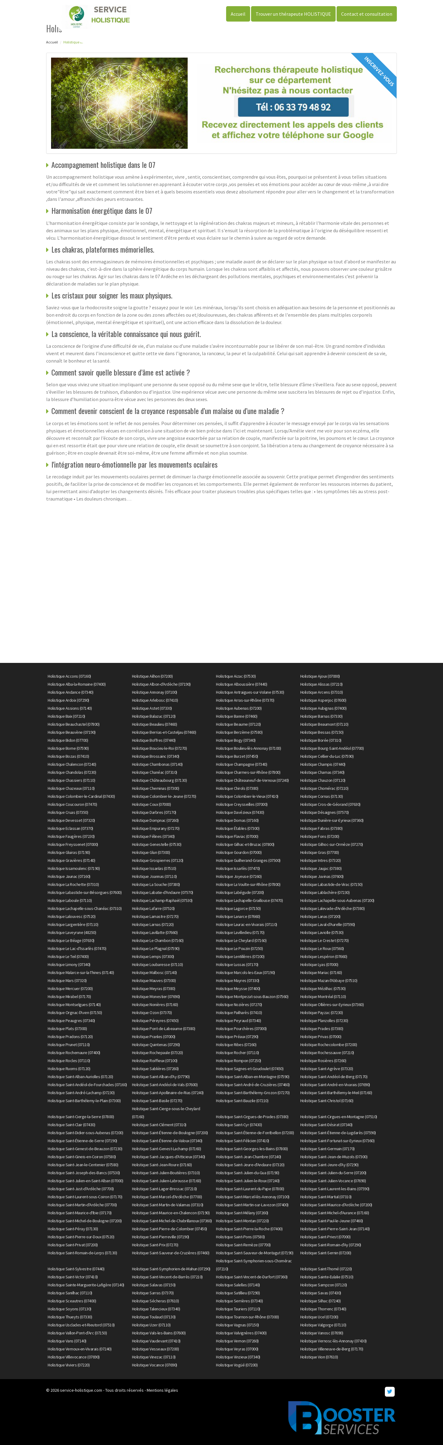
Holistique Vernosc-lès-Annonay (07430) (333, 1341)
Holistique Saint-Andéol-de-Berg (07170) (334, 1076)
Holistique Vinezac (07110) (154, 1357)
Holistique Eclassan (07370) (70, 828)
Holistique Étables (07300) (237, 828)
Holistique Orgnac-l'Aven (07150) (75, 1012)
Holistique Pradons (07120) (70, 1036)
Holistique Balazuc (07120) (154, 716)
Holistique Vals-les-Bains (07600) (159, 1333)
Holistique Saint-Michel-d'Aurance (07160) (334, 1213)
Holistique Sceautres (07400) (72, 1301)
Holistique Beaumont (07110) (324, 724)
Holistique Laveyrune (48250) (72, 932)
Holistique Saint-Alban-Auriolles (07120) (80, 1076)
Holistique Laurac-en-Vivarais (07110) (246, 924)
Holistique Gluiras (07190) (69, 852)
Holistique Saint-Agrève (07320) (326, 1068)
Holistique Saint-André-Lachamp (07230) (81, 1092)
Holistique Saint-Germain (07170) (327, 1148)
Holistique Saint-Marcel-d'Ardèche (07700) (167, 1196)
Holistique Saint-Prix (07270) (155, 1245)
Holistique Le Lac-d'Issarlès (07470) (77, 948)
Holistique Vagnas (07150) (237, 1325)
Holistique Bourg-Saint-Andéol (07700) (332, 748)
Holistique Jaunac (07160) (69, 876)
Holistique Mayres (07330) (237, 980)
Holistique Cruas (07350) (68, 812)
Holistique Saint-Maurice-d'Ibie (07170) (80, 1213)
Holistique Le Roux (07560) (322, 948)
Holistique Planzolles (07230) (324, 1020)
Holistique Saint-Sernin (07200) (325, 1253)
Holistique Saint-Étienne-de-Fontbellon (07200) (255, 1132)
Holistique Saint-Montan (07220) (242, 1221)
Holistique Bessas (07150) (322, 732)
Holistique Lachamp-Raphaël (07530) (162, 900)
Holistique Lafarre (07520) (153, 908)
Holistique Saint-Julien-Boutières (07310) (166, 1172)
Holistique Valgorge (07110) (323, 1325)
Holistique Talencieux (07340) (156, 1309)
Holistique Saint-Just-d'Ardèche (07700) (81, 1188)
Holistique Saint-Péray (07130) (73, 1229)
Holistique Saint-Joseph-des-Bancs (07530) (84, 1172)
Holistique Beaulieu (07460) (154, 724)
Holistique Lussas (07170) (237, 964)
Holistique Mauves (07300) (154, 980)
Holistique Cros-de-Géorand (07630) (330, 804)
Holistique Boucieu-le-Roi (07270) (159, 748)
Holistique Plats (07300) (67, 1028)
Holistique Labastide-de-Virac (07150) (331, 884)
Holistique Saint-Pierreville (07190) (160, 1237)
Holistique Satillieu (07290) (238, 1293)
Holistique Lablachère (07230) (325, 892)
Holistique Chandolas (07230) (72, 772)
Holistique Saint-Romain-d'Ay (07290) (330, 1245)
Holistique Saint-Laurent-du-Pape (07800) (250, 1188)
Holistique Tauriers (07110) (238, 1309)
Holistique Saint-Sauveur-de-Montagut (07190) (254, 1253)
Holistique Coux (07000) (151, 804)
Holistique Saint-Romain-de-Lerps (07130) (82, 1253)
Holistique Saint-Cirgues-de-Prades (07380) (252, 1116)
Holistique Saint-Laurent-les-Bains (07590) (334, 1188)
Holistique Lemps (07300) (153, 956)
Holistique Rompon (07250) (238, 1060)
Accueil (238, 14)
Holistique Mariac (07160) (321, 972)
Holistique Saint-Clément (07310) (159, 1124)
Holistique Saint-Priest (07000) (325, 1237)
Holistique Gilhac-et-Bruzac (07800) (245, 844)
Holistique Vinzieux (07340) (238, 1357)
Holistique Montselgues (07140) (74, 1004)
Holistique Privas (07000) (320, 1036)
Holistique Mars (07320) (67, 980)
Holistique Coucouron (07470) (72, 804)
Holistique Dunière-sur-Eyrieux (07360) (332, 820)
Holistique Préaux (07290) (237, 1036)
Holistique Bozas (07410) (68, 756)
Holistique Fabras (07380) (321, 828)
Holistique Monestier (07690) (156, 996)
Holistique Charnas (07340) (322, 772)
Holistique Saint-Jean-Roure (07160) (162, 1164)
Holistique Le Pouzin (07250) (239, 948)
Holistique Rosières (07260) (323, 1060)
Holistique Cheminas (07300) (155, 788)
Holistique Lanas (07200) (320, 916)
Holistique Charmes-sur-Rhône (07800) (248, 772)
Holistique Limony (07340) (69, 964)
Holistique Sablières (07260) (155, 1068)
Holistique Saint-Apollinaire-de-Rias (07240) (168, 1092)
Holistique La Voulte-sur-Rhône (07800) (248, 884)
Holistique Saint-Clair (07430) (71, 1124)
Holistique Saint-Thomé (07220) (326, 1269)
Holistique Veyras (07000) (237, 1349)
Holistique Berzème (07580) (239, 732)
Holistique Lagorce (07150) (238, 908)
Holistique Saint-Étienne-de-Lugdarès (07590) (338, 1132)
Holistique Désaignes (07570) (324, 812)
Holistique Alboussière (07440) (241, 684)
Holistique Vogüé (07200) (236, 1365)
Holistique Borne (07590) (68, 748)
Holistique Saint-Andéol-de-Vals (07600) (165, 1084)
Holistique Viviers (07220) (69, 1365)
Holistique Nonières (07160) (155, 1004)
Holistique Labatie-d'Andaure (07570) (162, 892)
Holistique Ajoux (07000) (320, 676)
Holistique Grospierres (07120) (157, 860)
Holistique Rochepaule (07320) (157, 1052)
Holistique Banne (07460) (236, 716)
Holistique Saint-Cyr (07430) (239, 1124)
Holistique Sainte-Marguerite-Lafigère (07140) (86, 1285)
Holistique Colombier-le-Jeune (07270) (164, 796)
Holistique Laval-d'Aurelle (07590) (327, 924)
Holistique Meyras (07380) (153, 988)
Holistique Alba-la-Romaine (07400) (77, 684)
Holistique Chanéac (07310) (154, 772)
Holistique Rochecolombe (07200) (328, 1044)
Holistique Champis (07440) (322, 764)
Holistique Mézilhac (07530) (323, 988)
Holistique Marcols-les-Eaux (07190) (245, 972)
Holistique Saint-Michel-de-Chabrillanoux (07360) (172, 1221)
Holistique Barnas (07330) (321, 716)
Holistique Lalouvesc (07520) (71, 916)
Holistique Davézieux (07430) (240, 812)
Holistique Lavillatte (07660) (155, 932)
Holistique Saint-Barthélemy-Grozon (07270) (252, 1092)
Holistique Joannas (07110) (154, 876)
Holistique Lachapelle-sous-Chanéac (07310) (85, 908)
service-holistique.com (81, 1390)
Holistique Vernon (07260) (237, 1341)
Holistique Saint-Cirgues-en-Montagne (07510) (338, 1116)
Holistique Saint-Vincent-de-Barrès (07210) (167, 1277)
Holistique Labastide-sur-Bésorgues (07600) (85, 892)
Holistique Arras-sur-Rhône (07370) (245, 700)
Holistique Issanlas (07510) (154, 868)
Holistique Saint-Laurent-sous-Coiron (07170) (85, 1196)
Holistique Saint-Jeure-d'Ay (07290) (329, 1164)
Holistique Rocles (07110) (69, 1060)
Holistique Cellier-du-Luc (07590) (327, 756)
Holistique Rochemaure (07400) (74, 1052)
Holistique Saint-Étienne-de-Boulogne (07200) (170, 1132)
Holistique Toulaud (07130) (154, 1317)
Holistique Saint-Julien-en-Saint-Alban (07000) (85, 1180)
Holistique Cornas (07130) (321, 796)
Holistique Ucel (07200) (319, 1317)
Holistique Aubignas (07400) (323, 708)
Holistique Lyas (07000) (319, 964)
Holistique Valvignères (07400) (241, 1333)
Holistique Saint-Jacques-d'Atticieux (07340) (168, 1156)
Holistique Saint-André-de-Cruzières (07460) (253, 1084)
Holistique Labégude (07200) (240, 892)
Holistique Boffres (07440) (154, 740)
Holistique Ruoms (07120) (69, 1068)
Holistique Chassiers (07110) (71, 780)
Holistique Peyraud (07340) (238, 1020)
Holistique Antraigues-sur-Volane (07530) (250, 692)
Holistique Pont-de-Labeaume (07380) (163, 1028)
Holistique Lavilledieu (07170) (240, 932)
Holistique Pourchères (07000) (241, 1028)
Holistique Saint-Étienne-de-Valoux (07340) (167, 1140)
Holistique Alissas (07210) (321, 684)
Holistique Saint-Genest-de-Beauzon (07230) (85, 1148)
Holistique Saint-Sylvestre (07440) (76, 1269)
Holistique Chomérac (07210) (324, 788)
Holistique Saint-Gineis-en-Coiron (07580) (82, 1156)
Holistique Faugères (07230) (71, 836)
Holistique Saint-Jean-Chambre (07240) (248, 1156)
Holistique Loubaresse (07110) (157, 964)
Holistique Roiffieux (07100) (155, 1060)
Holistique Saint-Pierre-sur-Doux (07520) (81, 1237)
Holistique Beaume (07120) (238, 724)
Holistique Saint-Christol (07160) (326, 1100)
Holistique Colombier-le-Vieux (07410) (247, 796)
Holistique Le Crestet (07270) (324, 940)
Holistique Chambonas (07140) (157, 764)
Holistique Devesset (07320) (71, 820)
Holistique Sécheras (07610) (155, 1301)
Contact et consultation (366, 14)
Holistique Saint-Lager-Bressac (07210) (164, 1188)
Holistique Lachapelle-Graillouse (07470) (249, 900)
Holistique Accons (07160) (69, 676)
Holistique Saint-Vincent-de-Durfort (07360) (252, 1277)
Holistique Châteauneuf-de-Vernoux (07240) (252, 780)
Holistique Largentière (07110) (73, 924)
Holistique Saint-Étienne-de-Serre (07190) (82, 1140)
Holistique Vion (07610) (319, 1357)
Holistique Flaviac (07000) (237, 836)
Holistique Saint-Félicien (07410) (242, 1140)
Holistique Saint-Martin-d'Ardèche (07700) (82, 1205)
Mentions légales (162, 1390)
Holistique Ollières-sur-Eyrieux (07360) (332, 1004)
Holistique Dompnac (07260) (155, 820)
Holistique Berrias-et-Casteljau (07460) (164, 732)
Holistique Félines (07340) (153, 836)
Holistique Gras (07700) (319, 852)
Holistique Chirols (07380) (237, 788)
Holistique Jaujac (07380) (321, 868)
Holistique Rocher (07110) (237, 1052)
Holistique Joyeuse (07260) (238, 876)
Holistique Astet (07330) (152, 708)
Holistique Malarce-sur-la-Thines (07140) (81, 972)
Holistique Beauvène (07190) (72, 732)
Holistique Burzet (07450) (237, 756)
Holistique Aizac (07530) (236, 676)
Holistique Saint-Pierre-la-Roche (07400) (249, 1229)
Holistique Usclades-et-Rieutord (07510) (81, 1325)
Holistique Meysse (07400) (238, 988)
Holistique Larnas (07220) (153, 924)
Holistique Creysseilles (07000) (242, 804)
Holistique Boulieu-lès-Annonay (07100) (248, 748)
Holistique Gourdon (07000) (238, 852)
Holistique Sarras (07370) (153, 1293)
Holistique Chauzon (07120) (322, 780)
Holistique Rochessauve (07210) (327, 1052)
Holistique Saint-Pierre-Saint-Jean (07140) (335, 1229)
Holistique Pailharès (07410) (239, 1012)
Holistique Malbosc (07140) (154, 972)
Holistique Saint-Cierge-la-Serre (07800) (81, 1116)
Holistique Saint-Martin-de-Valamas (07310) (167, 1205)
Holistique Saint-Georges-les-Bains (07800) (252, 1148)
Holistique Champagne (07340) (241, 764)
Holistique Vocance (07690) (154, 1365)
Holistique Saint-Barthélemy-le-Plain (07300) (84, 1100)
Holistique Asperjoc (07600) (323, 700)
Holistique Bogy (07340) (236, 740)
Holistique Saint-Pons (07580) (240, 1237)
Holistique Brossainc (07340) (155, 756)
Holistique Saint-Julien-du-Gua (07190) (247, 1172)
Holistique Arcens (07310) (321, 692)
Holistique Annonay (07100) (154, 692)
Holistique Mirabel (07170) (69, 996)
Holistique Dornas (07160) (237, 820)
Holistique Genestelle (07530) (157, 844)
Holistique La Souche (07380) (156, 884)
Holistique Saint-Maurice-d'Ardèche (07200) (336, 1205)
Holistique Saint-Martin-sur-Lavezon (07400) (252, 1205)
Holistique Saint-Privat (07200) (73, 1245)
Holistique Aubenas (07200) (238, 708)
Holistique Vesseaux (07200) (155, 1349)
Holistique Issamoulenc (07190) (74, 868)
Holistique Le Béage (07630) (71, 940)
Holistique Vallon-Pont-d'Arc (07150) (77, 1333)
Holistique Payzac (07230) (321, 1012)
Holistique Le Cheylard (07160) (241, 940)
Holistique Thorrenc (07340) (323, 1309)
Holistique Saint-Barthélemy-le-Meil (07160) (336, 1092)
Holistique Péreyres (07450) (155, 1020)
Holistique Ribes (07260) (236, 1044)
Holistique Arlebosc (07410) (155, 700)
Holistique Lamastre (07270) (155, 916)
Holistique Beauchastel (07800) (73, 724)
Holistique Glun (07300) (151, 852)
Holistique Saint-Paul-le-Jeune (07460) (331, 1221)
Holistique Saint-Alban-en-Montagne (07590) (252, 1076)
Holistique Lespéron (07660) (323, 956)
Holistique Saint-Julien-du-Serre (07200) (333, 1172)
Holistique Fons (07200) (319, 836)
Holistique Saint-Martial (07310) (326, 1196)
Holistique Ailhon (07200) (152, 676)
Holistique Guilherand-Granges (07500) (248, 860)
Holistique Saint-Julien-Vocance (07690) (333, 1180)
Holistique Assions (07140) (70, 708)
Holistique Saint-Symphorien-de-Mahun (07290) (171, 1269)
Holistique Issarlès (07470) (238, 868)
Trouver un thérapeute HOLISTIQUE (293, 14)
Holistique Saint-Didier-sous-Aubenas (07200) (85, 1132)
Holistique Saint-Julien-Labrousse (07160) (166, 1180)
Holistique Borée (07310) (320, 740)
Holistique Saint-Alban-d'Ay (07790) (161, 1076)
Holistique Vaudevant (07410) (156, 1341)
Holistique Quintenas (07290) (156, 1044)
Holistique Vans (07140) (67, 1341)
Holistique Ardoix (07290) (68, 700)
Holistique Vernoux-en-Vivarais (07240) (79, 1349)
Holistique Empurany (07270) (156, 828)
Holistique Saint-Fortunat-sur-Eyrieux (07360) (337, 1140)
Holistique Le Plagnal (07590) (156, 948)
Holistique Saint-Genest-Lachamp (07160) (166, 1148)
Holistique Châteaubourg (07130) (159, 780)
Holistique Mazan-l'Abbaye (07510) (328, 980)
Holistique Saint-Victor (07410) (73, 1277)
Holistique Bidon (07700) (68, 740)
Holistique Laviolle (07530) (322, 932)
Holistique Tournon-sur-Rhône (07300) (247, 1317)
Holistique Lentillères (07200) (240, 956)
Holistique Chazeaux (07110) (71, 788)
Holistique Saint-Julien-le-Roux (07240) (248, 1180)
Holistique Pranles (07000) (153, 1036)
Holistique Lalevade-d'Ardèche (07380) (332, 908)
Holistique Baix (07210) (66, 716)
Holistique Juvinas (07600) (322, 876)
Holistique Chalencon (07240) (72, 764)
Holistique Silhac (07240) (320, 1301)
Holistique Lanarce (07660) (238, 916)
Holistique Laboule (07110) (70, 900)
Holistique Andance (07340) (70, 692)
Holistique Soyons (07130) (69, 1309)
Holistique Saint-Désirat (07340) (326, 1124)
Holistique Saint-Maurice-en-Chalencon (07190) (171, 1213)
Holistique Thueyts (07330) (70, 1317)
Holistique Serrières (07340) (239, 1301)
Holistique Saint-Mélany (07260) (242, 1213)
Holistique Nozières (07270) (239, 1004)
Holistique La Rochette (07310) (73, 884)
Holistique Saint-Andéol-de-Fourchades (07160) (87, 1084)
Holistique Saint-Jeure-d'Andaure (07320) (250, 1164)
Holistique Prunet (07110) (69, 1044)
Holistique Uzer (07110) (151, 1325)
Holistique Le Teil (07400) (68, 956)
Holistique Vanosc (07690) (321, 1333)
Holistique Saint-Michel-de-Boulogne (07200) (85, 1221)
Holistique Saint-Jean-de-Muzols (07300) (334, 1156)
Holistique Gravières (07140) (71, 860)
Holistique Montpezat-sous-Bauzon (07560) (252, 996)
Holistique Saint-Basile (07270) (157, 1100)
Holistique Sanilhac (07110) (70, 1293)
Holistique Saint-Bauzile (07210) (242, 1100)
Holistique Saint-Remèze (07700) (243, 1245)
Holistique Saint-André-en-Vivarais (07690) (335, 1084)
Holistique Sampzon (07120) (323, 1285)
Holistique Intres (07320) (320, 860)
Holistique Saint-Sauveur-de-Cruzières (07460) (171, 1253)
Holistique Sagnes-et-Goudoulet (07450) (249, 1068)
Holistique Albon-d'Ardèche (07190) (161, 684)
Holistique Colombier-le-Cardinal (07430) (81, 796)
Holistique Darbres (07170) (154, 812)
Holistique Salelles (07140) (238, 1285)
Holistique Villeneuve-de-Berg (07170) (331, 1349)
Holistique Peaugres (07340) (71, 1020)
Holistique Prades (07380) (321, 1028)
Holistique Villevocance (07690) (74, 1357)
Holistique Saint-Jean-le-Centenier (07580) (83, 1164)
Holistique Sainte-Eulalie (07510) (326, 1277)
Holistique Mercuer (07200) (70, 988)
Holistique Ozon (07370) (152, 1012)
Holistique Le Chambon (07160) (158, 940)
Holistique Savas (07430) (320, 1293)
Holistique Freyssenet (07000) (73, 844)
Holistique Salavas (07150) (154, 1285)
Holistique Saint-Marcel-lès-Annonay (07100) (252, 1196)
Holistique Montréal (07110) (323, 996)
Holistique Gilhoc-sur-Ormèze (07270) (331, 844)
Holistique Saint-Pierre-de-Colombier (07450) (169, 1229)
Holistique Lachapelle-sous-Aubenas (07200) (337, 900)
